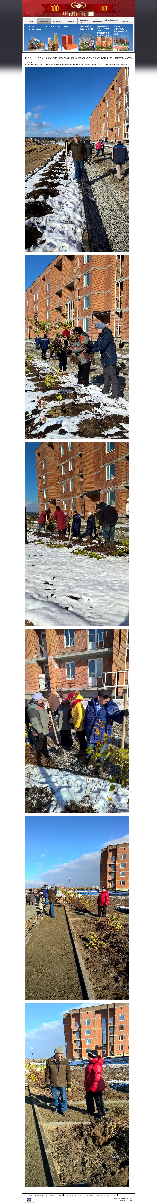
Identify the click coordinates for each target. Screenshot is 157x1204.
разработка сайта (29, 1202)
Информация (97, 21)
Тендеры (71, 21)
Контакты (124, 21)
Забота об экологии (111, 20)
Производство (57, 21)
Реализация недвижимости (84, 21)
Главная (30, 21)
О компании (44, 21)
